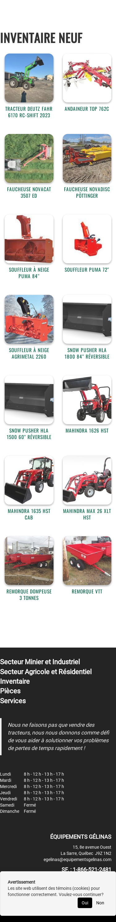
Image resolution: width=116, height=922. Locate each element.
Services (13, 701)
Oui (85, 902)
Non (100, 902)
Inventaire (15, 681)
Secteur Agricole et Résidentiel (46, 672)
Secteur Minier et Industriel (40, 662)
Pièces (10, 691)
